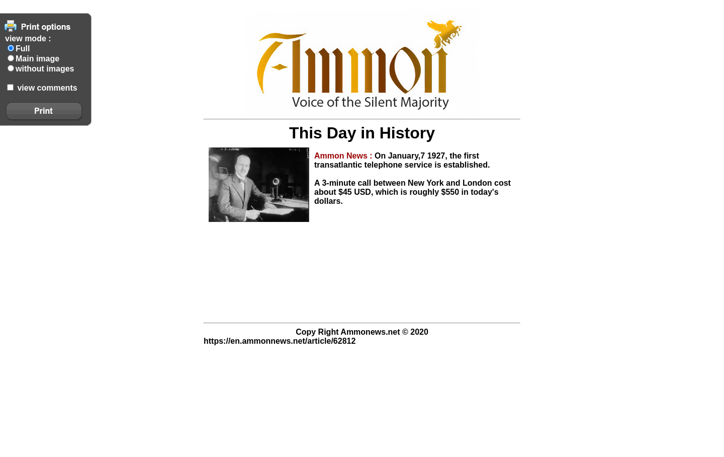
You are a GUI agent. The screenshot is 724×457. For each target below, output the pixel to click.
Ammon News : (344, 155)
